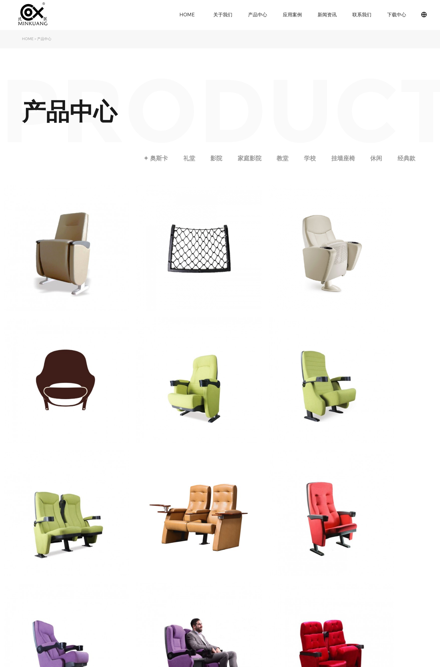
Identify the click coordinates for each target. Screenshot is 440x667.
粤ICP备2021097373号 (399, 609)
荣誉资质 (30, 600)
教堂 (281, 158)
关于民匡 (30, 573)
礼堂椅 (117, 573)
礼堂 (186, 158)
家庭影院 (247, 158)
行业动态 (163, 582)
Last (280, 518)
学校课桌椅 (121, 591)
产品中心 (257, 14)
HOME (187, 14)
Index (161, 518)
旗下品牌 (30, 582)
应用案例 (292, 14)
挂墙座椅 (342, 158)
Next (265, 518)
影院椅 (117, 582)
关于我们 (222, 14)
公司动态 (163, 573)
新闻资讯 (327, 14)
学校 (308, 158)
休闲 (375, 158)
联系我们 (361, 14)
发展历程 (30, 591)
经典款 (406, 158)
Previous (181, 518)
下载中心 (396, 14)
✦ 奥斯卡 (152, 158)
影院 (214, 158)
